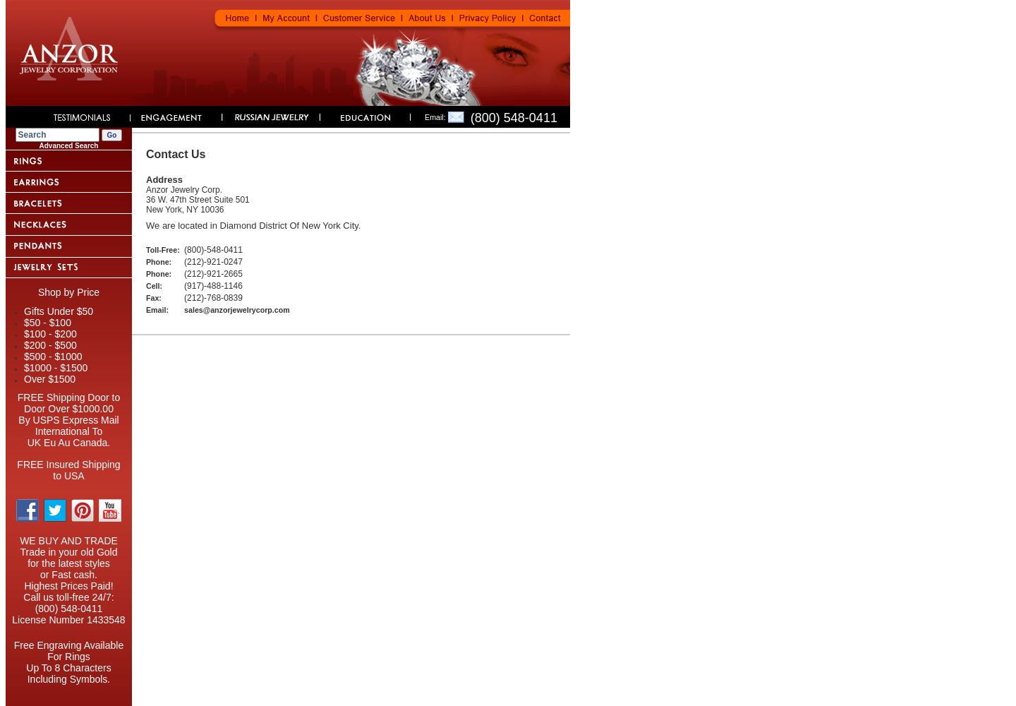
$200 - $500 (50, 345)
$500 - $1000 (53, 356)
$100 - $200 (50, 334)
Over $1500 (49, 379)
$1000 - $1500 (55, 367)
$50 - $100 (47, 322)
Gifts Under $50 (58, 311)
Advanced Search (69, 146)
